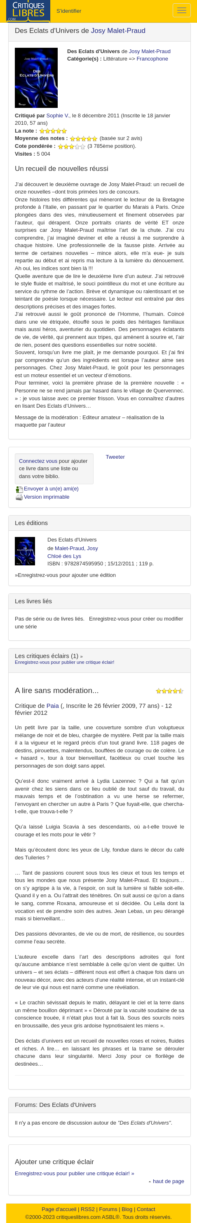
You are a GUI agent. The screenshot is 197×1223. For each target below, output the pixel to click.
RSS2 (88, 1209)
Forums (108, 1209)
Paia (54, 705)
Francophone (152, 59)
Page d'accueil (59, 1209)
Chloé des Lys (64, 556)
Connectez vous (38, 461)
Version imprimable (42, 497)
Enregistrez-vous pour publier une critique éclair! (64, 662)
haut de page (166, 1181)
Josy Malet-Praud (118, 31)
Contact (146, 1209)
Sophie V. (58, 115)
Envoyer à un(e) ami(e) (47, 488)
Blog (127, 1209)
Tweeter (115, 457)
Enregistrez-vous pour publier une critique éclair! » (74, 1173)
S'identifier (68, 11)
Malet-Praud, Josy (76, 548)
